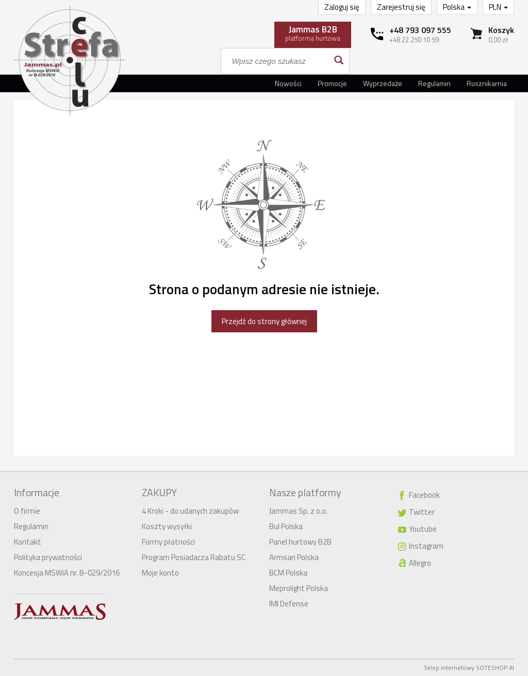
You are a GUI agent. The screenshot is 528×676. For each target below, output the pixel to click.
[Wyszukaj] (338, 61)
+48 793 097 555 (420, 30)
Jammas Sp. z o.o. (298, 511)
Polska (457, 7)
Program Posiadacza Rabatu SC (193, 557)
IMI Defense (288, 604)
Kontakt (27, 542)
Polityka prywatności (48, 557)
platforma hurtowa (312, 33)
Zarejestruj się (401, 7)
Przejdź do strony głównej (264, 321)
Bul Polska (286, 526)
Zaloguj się (341, 7)
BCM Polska (288, 573)
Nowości (288, 83)
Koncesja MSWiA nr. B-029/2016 (67, 573)
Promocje (332, 83)
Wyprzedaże (382, 83)
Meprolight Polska (298, 588)
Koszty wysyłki (167, 526)
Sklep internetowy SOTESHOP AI (469, 667)
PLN (498, 7)
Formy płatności (168, 542)
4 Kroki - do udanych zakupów (190, 511)
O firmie (27, 511)
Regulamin (434, 83)
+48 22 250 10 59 (414, 40)
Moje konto (160, 573)
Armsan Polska (294, 557)
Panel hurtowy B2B (300, 542)
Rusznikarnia (487, 83)
